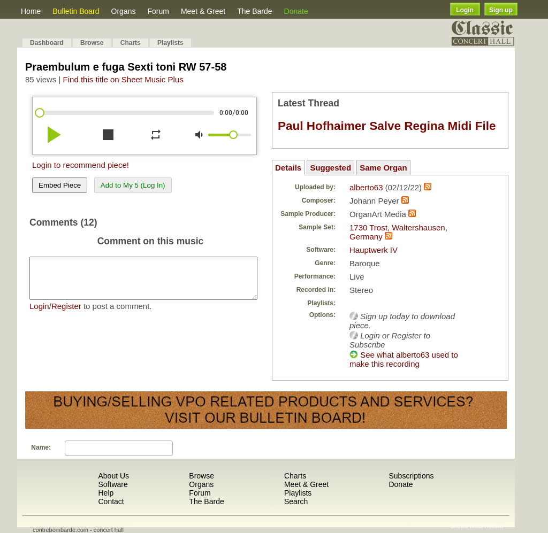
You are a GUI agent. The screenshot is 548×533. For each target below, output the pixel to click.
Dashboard (47, 43)
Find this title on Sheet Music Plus (123, 79)
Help (105, 493)
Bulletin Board (75, 11)
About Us (113, 476)
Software (112, 484)
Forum (158, 11)
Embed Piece (60, 185)
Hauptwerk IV (373, 249)
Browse (91, 43)
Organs (123, 11)
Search (296, 501)
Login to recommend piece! (80, 164)
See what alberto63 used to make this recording (403, 359)
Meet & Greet (203, 11)
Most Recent (486, 526)
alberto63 (366, 187)
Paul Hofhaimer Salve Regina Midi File (387, 126)
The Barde (254, 11)
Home (31, 11)
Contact (111, 501)
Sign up (501, 10)
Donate (296, 11)
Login (465, 10)
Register (66, 314)
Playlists (170, 43)
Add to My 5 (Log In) (133, 185)
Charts (130, 43)
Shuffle (459, 526)
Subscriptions (411, 476)
